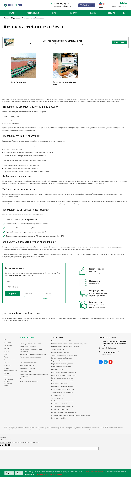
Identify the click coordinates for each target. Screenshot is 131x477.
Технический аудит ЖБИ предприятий (62, 392)
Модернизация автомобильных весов (62, 386)
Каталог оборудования (27, 337)
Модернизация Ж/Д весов (59, 384)
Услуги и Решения (33, 13)
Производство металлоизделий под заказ (63, 375)
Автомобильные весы (18, 82)
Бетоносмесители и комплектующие (30, 357)
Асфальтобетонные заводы (28, 346)
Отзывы (6, 363)
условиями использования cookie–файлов (49, 474)
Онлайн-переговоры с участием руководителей (65, 412)
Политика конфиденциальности (10, 369)
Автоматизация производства (28, 363)
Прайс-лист (73, 13)
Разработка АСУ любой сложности (61, 361)
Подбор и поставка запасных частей (62, 381)
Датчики (22, 379)
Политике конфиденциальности (94, 472)
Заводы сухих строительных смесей (30, 344)
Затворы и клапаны (25, 371)
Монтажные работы (57, 369)
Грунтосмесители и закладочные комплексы (33, 354)
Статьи (6, 354)
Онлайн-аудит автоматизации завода (62, 401)
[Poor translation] (7, 445)
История (6, 348)
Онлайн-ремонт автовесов (59, 404)
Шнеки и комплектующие (27, 368)
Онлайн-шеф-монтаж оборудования (62, 407)
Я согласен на (31, 295)
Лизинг (6, 357)
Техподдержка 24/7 (119, 6)
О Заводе (55, 13)
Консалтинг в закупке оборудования (62, 358)
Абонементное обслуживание (60, 352)
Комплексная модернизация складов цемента (65, 346)
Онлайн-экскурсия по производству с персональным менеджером (70, 415)
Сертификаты (8, 345)
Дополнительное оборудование (29, 382)
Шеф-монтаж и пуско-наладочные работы (63, 372)
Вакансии (93, 13)
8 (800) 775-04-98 (61, 4)
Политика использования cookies (8, 375)
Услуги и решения (57, 337)
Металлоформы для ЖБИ (58, 418)
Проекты (6, 351)
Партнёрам (7, 365)
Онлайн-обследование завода (60, 409)
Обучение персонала (57, 395)
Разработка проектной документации (62, 364)
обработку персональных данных (31, 296)
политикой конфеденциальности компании (51, 297)
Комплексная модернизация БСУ (61, 341)
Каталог (11, 13)
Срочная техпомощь (57, 398)
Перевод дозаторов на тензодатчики (62, 378)
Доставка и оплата (9, 360)
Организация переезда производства (62, 389)
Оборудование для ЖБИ (27, 365)
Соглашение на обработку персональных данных (8, 382)
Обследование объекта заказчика (61, 366)
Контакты (111, 13)
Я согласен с (53, 296)
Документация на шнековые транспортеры (64, 355)
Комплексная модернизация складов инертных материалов (69, 344)
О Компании (7, 340)
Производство (8, 343)
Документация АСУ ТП (57, 349)
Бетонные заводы (25, 341)
